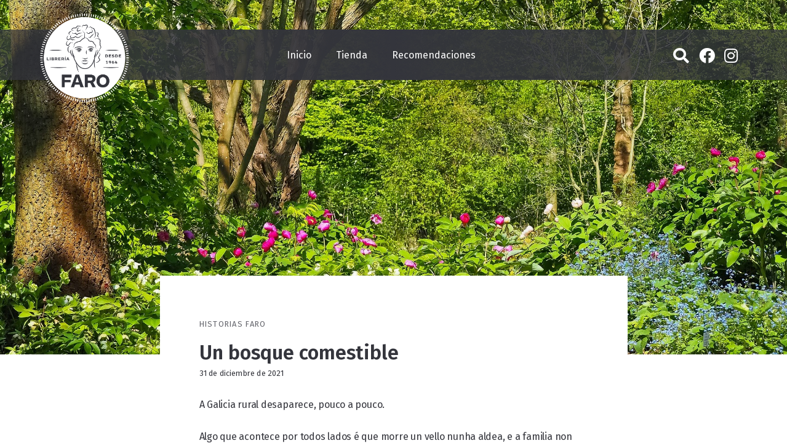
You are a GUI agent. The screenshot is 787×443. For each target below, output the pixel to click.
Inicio (299, 55)
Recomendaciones (434, 55)
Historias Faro (232, 324)
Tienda (351, 55)
